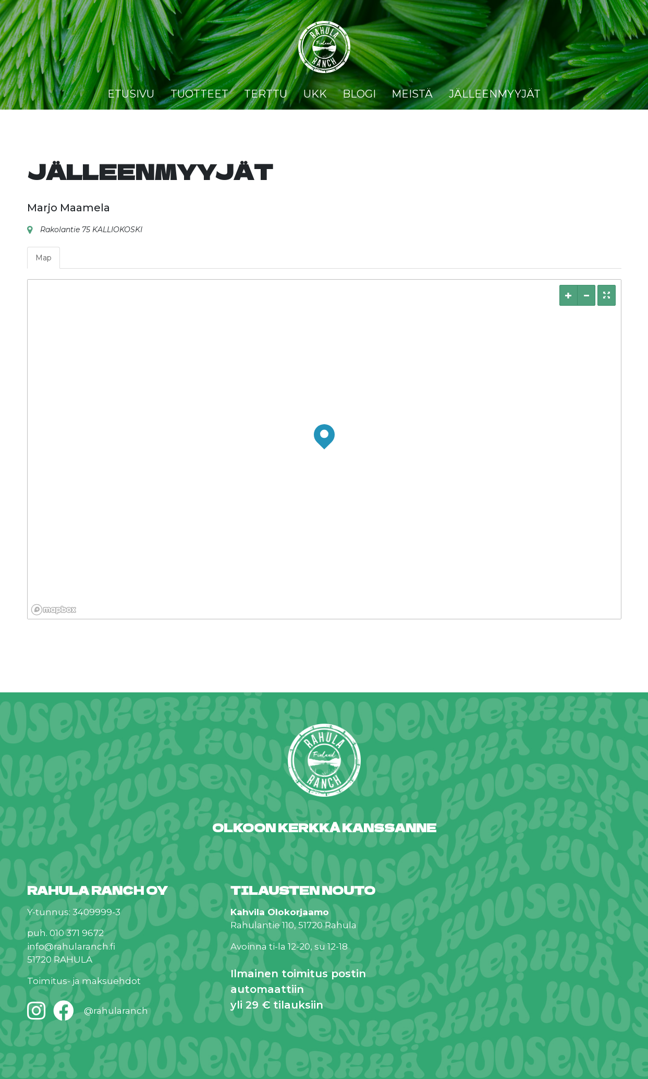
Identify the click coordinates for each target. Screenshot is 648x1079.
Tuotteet (199, 94)
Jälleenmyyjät (495, 94)
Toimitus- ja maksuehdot (84, 981)
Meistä (412, 94)
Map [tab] (43, 257)
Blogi (359, 94)
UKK (315, 94)
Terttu (265, 94)
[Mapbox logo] (54, 610)
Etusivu (130, 94)
